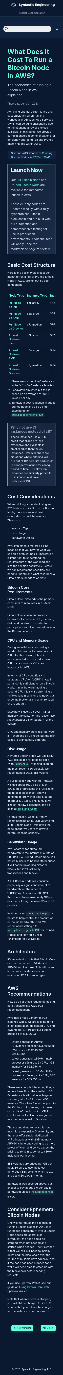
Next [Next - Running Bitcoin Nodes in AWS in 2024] (48, 1327)
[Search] (27, 29)
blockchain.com (27, 808)
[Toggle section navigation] (56, 28)
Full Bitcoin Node (28, 180)
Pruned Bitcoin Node (25, 185)
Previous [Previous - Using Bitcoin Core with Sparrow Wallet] (22, 1327)
